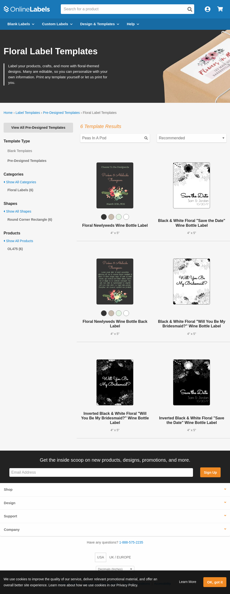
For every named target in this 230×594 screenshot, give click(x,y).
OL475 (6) (15, 249)
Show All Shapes (17, 211)
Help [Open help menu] (133, 24)
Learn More (187, 582)
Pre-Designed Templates (61, 113)
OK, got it (215, 582)
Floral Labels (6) (20, 190)
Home (8, 113)
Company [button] (12, 530)
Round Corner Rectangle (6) (29, 219)
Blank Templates (19, 151)
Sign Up (210, 472)
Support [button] (10, 516)
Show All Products (18, 241)
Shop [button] (8, 489)
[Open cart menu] (220, 9)
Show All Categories (20, 182)
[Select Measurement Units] (115, 569)
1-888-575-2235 (131, 542)
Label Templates (28, 113)
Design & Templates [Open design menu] (99, 24)
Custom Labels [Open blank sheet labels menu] (57, 24)
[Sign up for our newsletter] (101, 472)
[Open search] (190, 9)
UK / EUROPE (120, 557)
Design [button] (9, 503)
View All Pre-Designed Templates (38, 127)
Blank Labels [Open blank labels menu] (20, 24)
